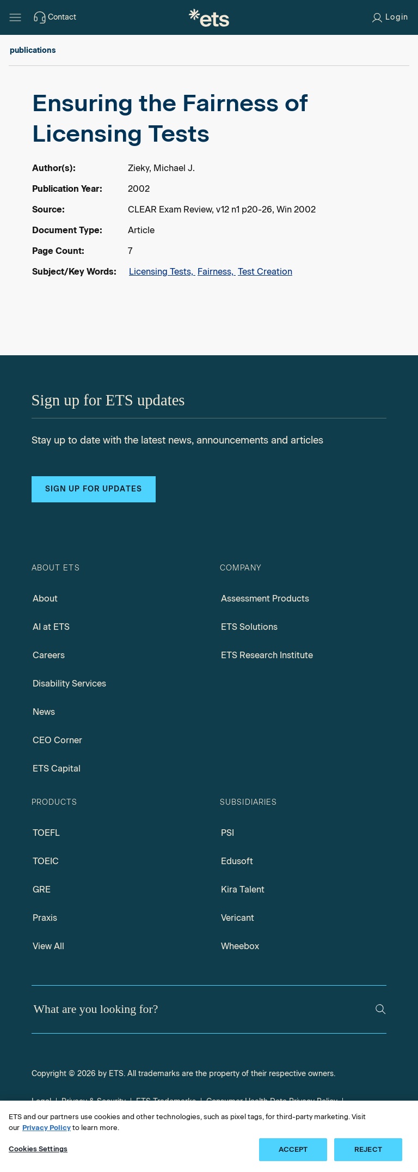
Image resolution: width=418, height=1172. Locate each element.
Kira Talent (243, 889)
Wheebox (240, 946)
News (44, 712)
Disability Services (69, 683)
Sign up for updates (93, 489)
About (45, 598)
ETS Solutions (249, 627)
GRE (42, 889)
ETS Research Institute (267, 655)
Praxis (45, 918)
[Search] (380, 1009)
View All (48, 946)
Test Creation (265, 271)
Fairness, (217, 271)
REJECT (368, 1149)
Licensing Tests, (162, 271)
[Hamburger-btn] (15, 17)
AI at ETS (51, 627)
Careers (49, 655)
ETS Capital (57, 768)
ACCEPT (293, 1149)
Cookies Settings (38, 1149)
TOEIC (46, 861)
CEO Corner (57, 740)
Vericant (237, 918)
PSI (227, 833)
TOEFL (46, 833)
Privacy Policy (46, 1128)
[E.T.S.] (209, 17)
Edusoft (237, 861)
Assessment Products (265, 598)
